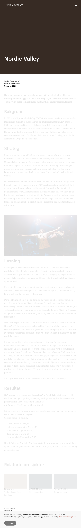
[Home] (13, 5)
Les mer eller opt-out (67, 517)
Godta (10, 523)
